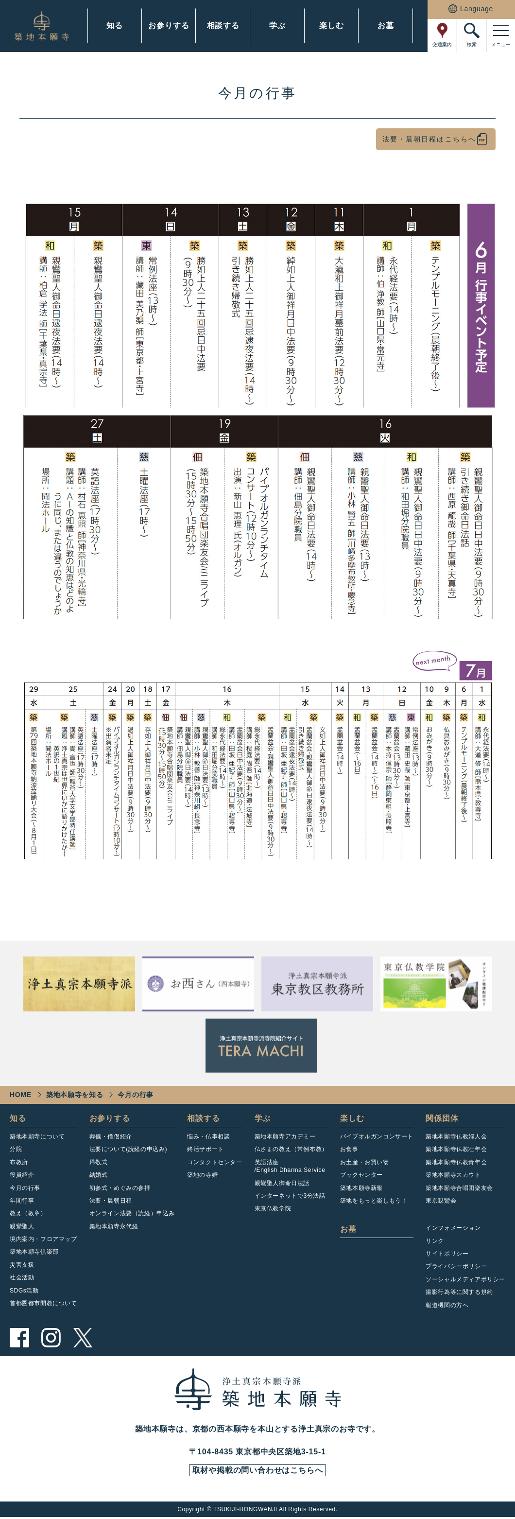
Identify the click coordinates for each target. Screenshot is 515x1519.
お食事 (349, 1149)
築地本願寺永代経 (113, 1226)
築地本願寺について (37, 1136)
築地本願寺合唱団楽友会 (459, 1188)
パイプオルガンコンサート (376, 1136)
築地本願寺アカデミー (285, 1136)
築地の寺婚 (202, 1174)
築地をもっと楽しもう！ (374, 1200)
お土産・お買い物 (364, 1162)
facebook (19, 1337)
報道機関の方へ (447, 1305)
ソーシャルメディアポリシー (465, 1279)
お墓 (386, 25)
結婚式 (98, 1174)
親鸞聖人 (22, 1226)
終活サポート (205, 1149)
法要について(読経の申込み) (128, 1149)
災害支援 (22, 1264)
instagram (51, 1337)
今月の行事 (25, 1188)
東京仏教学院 (273, 1208)
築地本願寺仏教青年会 (456, 1162)
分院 (16, 1149)
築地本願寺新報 (361, 1188)
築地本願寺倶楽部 (34, 1251)
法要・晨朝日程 (110, 1200)
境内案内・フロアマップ (43, 1239)
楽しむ (331, 25)
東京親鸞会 (441, 1200)
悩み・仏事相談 (208, 1136)
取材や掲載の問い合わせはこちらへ (257, 1471)
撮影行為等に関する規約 (459, 1292)
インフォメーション (453, 1227)
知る (114, 25)
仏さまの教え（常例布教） (291, 1149)
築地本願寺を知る (74, 1095)
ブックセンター (361, 1174)
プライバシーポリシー (456, 1266)
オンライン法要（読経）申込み (132, 1213)
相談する (223, 25)
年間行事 (22, 1200)
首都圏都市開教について (43, 1303)
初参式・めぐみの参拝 (120, 1188)
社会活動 (22, 1277)
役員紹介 (22, 1174)
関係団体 (442, 1118)
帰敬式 (98, 1162)
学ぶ (277, 25)
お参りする (168, 25)
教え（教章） (28, 1213)
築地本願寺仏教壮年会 (456, 1149)
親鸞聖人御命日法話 (282, 1183)
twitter (82, 1337)
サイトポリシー (447, 1253)
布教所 (19, 1162)
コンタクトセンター (214, 1162)
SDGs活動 (24, 1290)
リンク (435, 1241)
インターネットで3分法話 (290, 1195)
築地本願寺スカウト (453, 1174)
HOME (21, 1095)
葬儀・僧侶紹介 (110, 1136)
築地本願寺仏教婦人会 (456, 1136)
